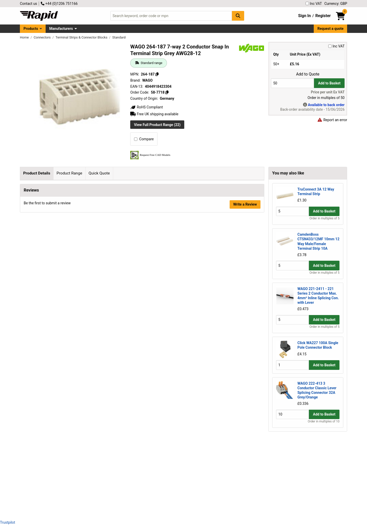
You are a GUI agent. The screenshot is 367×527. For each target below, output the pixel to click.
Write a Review (245, 502)
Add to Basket (329, 83)
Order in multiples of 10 (323, 421)
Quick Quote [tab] (99, 173)
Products (30, 29)
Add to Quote (307, 74)
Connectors (42, 37)
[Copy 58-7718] (166, 92)
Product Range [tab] (69, 173)
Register (323, 15)
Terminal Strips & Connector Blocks (82, 37)
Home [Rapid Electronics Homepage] (25, 37)
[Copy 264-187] (157, 74)
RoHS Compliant (146, 107)
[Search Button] (238, 15)
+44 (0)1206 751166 (59, 4)
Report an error (332, 120)
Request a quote (331, 29)
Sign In (304, 15)
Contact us (28, 4)
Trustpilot (7, 522)
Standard (118, 37)
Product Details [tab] (36, 173)
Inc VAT (314, 3)
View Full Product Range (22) (157, 125)
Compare (144, 139)
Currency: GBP (335, 3)
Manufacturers (61, 29)
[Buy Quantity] (292, 83)
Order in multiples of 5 (324, 218)
